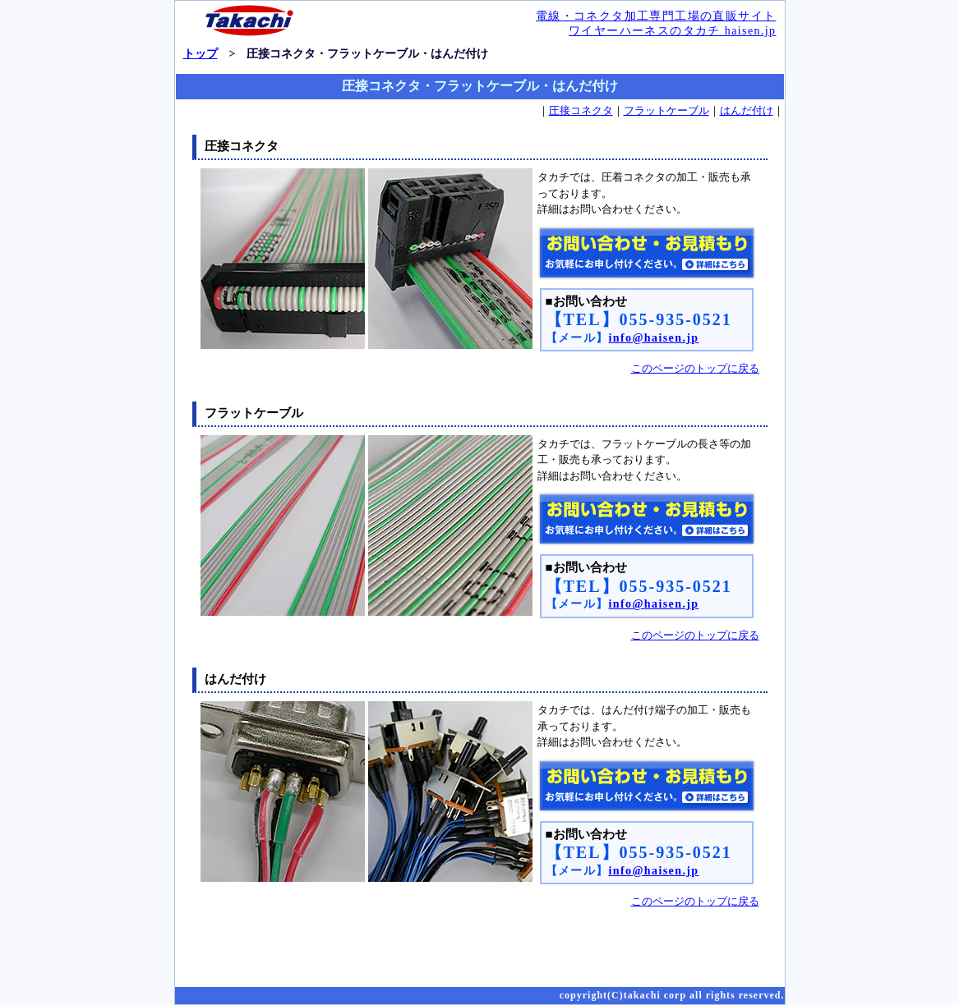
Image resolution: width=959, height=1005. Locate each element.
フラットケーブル (666, 110)
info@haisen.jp (654, 338)
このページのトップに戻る (695, 368)
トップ (200, 54)
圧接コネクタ (581, 110)
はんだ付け (746, 110)
